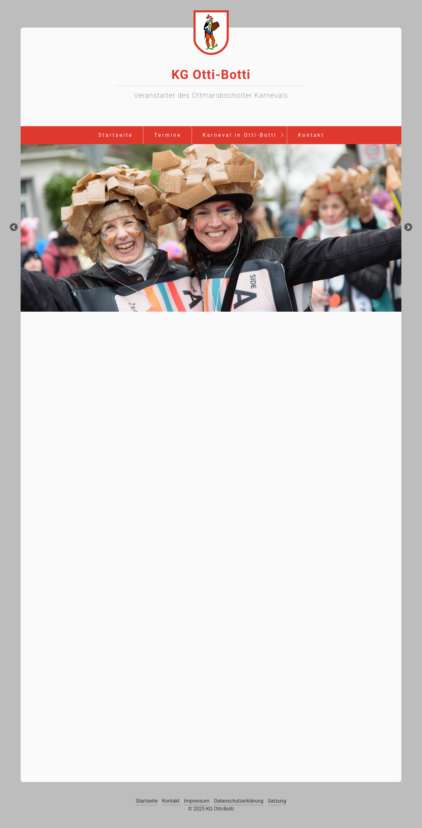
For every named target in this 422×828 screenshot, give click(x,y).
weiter (407, 228)
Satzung (277, 801)
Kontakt (311, 135)
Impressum (197, 801)
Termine (167, 135)
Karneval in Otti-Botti (240, 135)
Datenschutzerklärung (238, 801)
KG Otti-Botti (211, 74)
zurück (14, 228)
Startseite (115, 135)
